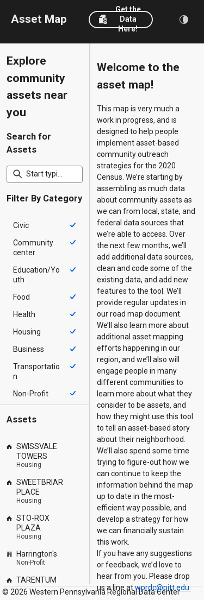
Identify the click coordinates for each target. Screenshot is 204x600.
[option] (45, 225)
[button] (121, 19)
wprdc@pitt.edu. (163, 587)
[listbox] (45, 309)
